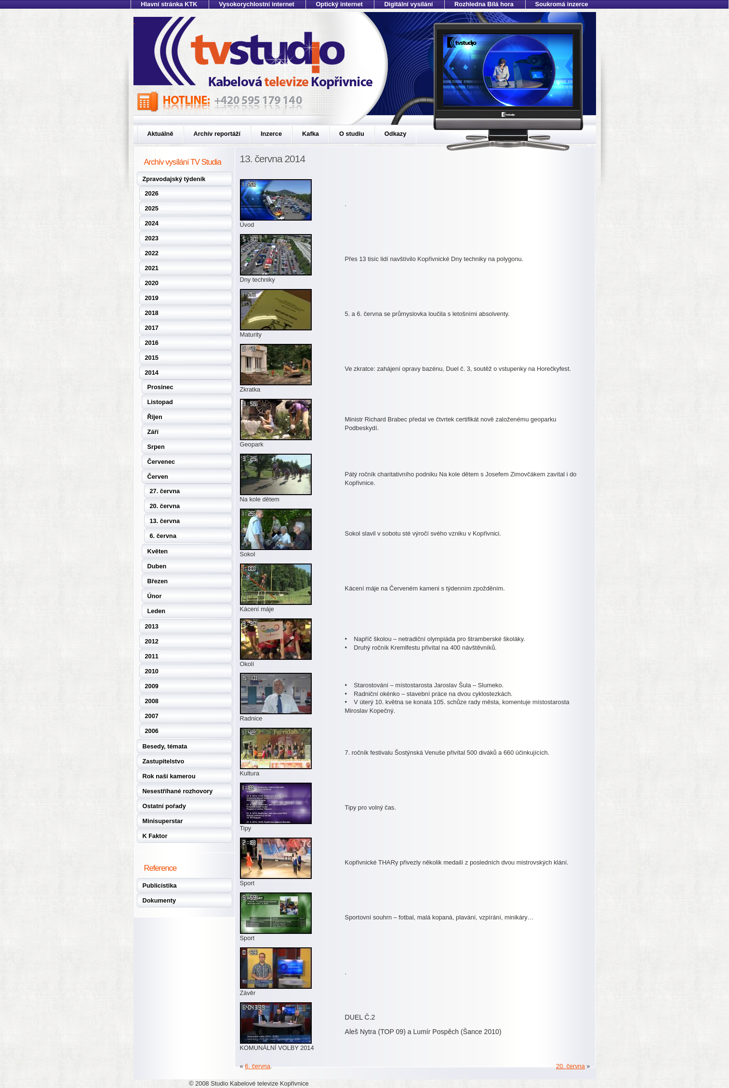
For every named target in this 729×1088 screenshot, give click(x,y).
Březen (157, 581)
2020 (152, 283)
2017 (152, 327)
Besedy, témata (165, 746)
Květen (157, 551)
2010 (152, 671)
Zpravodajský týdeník (174, 179)
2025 (152, 208)
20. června (165, 506)
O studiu (351, 133)
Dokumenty (159, 900)
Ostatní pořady (164, 806)
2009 (152, 686)
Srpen (156, 446)
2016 (152, 342)
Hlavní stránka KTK (169, 4)
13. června (165, 520)
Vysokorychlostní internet (256, 4)
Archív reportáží (217, 133)
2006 (152, 730)
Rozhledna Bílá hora (484, 4)
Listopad (160, 402)
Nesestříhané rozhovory (178, 791)
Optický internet (339, 4)
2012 (152, 641)
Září (153, 431)
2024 (152, 223)
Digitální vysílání (408, 4)
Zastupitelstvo (164, 761)
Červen (157, 476)
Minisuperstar (163, 821)
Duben (157, 566)
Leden (156, 611)
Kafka (310, 133)
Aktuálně (160, 133)
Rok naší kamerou (169, 776)
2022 (152, 253)
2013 (152, 626)
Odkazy (395, 133)
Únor (154, 596)
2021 (152, 268)
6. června (163, 535)
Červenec (161, 461)
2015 (152, 357)
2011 (152, 656)
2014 (152, 372)
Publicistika (160, 885)
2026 (152, 193)
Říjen (154, 416)
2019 (152, 297)
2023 (152, 238)
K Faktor (155, 835)
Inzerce (271, 133)
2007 (152, 716)
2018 (152, 312)
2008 (152, 701)
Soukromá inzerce (561, 4)
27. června (165, 491)
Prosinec (160, 387)
